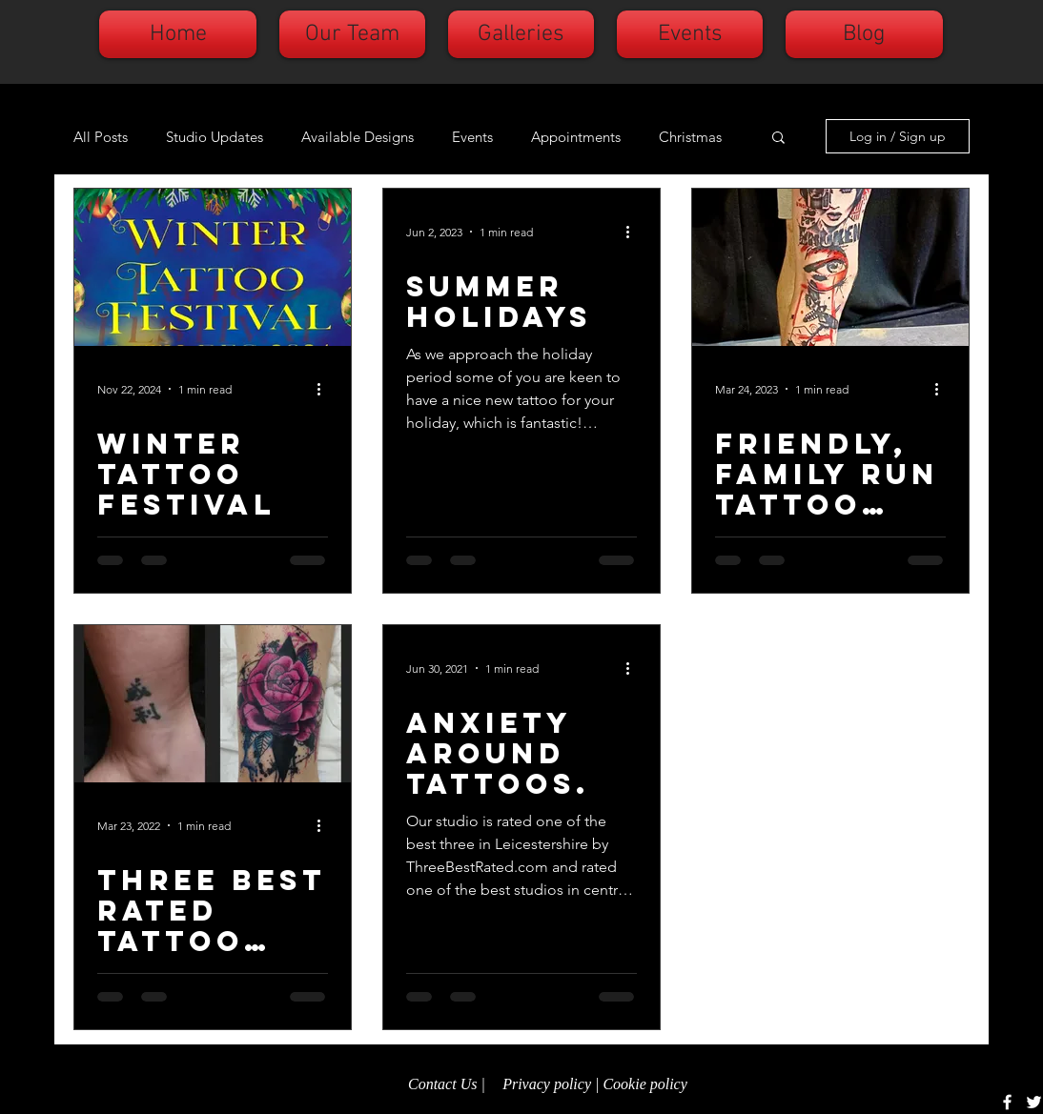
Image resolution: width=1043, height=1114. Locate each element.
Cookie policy (646, 1084)
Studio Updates (214, 137)
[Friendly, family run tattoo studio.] (830, 267)
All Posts (100, 137)
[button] (778, 139)
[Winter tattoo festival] (212, 267)
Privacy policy (547, 1084)
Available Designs (357, 137)
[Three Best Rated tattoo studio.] (212, 703)
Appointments (576, 137)
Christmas (690, 137)
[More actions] (325, 388)
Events (472, 137)
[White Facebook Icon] (1007, 1102)
